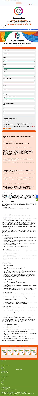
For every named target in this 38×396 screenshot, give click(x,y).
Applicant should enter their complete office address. (16, 143)
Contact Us (2, 368)
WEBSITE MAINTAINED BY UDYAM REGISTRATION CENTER (8, 389)
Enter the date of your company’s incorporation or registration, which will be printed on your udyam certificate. (19, 167)
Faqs (1, 383)
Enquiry (2, 382)
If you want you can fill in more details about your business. (18, 178)
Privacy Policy (3, 362)
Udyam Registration (9, 196)
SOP (1, 366)
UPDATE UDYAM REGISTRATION (5, 373)
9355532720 (7, 0)
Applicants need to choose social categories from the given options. (17, 148)
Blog (1, 381)
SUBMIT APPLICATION (7, 128)
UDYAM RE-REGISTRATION (4, 372)
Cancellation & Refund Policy (5, 365)
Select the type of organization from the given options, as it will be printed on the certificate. (18, 171)
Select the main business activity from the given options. (19, 174)
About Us (2, 367)
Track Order (2, 380)
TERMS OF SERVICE (11, 121)
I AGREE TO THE (10, 121)
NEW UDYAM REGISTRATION (4, 371)
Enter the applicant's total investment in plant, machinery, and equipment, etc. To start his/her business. (17, 183)
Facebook (2, 384)
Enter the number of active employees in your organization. (17, 180)
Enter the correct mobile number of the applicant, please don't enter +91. (18, 137)
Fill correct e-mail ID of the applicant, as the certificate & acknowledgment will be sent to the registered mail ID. (19, 141)
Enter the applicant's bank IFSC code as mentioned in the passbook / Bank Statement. (18, 163)
